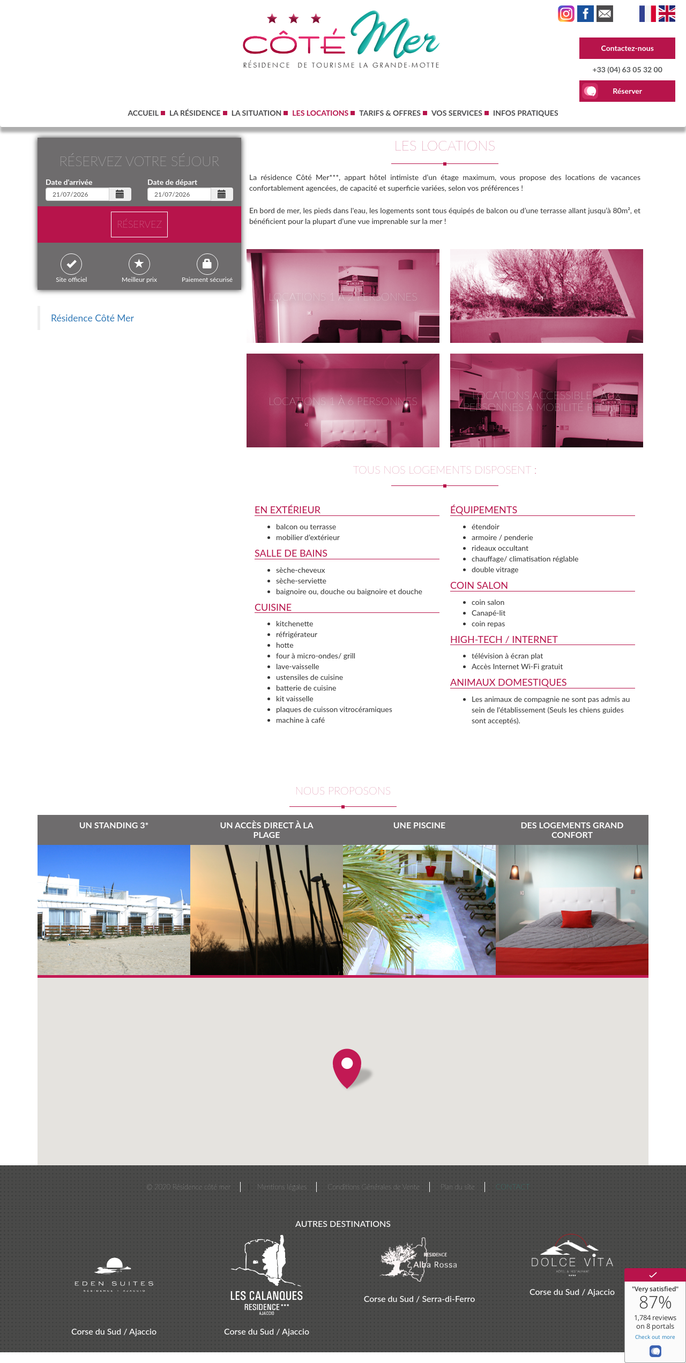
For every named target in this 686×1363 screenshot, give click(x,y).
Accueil (143, 112)
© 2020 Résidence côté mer (188, 1186)
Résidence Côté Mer (92, 318)
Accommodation (667, 13)
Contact (513, 1186)
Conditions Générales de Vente (373, 1186)
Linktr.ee (604, 13)
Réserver (627, 90)
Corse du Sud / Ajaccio (113, 1331)
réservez (139, 224)
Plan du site (458, 1186)
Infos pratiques (525, 112)
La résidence (195, 112)
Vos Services (456, 112)
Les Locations (647, 13)
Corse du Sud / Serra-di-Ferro (419, 1299)
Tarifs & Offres (390, 112)
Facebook (585, 13)
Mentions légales (282, 1186)
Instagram (566, 13)
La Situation (257, 112)
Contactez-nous (627, 48)
